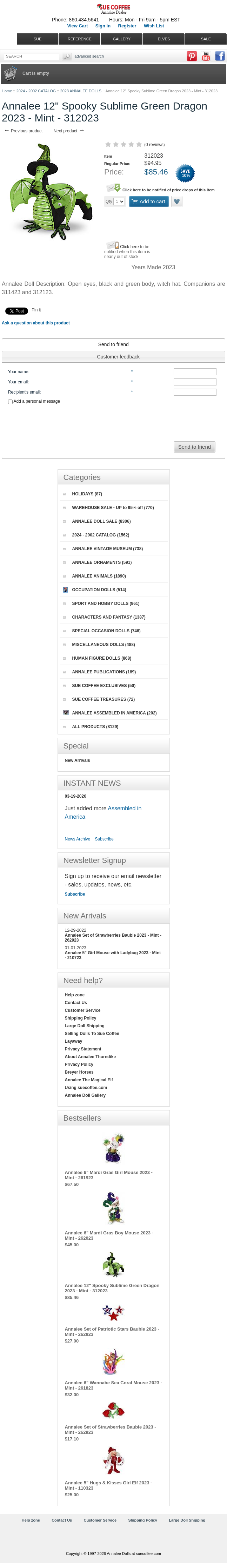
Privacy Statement (83, 1049)
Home (7, 91)
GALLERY (122, 39)
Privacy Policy (79, 1064)
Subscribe (104, 839)
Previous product (23, 130)
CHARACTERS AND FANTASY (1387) (104, 617)
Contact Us (76, 1002)
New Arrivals (77, 760)
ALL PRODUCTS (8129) (91, 726)
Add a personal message (34, 401)
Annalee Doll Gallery (85, 1095)
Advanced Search (89, 56)
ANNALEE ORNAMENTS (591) (97, 562)
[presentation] (113, 420)
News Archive (78, 839)
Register (127, 25)
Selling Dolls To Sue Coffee (92, 1033)
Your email (18, 382)
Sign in (103, 25)
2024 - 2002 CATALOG (36, 91)
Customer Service (83, 1010)
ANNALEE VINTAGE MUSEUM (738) (103, 548)
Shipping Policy (80, 1018)
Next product (69, 130)
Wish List (154, 25)
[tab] (113, 344)
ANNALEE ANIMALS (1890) (94, 576)
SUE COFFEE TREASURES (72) (99, 699)
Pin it (36, 310)
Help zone (75, 994)
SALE (206, 39)
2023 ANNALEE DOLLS (80, 91)
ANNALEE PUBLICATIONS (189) (99, 672)
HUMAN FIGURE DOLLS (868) (97, 658)
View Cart (77, 25)
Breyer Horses (79, 1072)
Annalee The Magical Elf (89, 1079)
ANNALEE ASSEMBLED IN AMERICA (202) (110, 712)
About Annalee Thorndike (90, 1056)
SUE (38, 39)
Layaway (73, 1041)
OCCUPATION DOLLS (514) (94, 590)
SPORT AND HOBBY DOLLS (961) (101, 603)
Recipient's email (24, 392)
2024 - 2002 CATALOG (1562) (96, 535)
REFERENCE (80, 39)
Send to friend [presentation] (113, 344)
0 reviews (154, 144)
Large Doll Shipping (85, 1025)
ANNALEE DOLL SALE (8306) (97, 521)
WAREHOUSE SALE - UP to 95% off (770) (108, 507)
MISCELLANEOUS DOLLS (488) (99, 644)
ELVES (164, 39)
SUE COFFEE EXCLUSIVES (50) (99, 685)
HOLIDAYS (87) (82, 494)
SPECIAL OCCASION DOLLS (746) (102, 630)
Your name (18, 371)
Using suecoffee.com (86, 1087)
